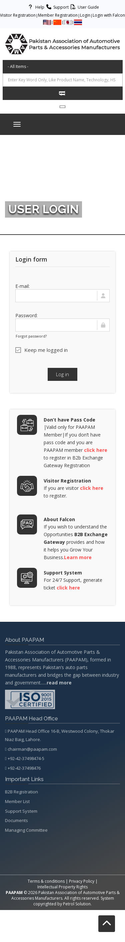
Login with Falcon (109, 15)
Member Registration (58, 15)
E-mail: (22, 286)
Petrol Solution (77, 904)
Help (35, 7)
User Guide (84, 7)
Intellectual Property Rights (62, 887)
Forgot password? (31, 336)
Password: (26, 315)
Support (56, 7)
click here (95, 450)
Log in (62, 374)
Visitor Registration (18, 15)
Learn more (78, 557)
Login (85, 15)
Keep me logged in (41, 350)
